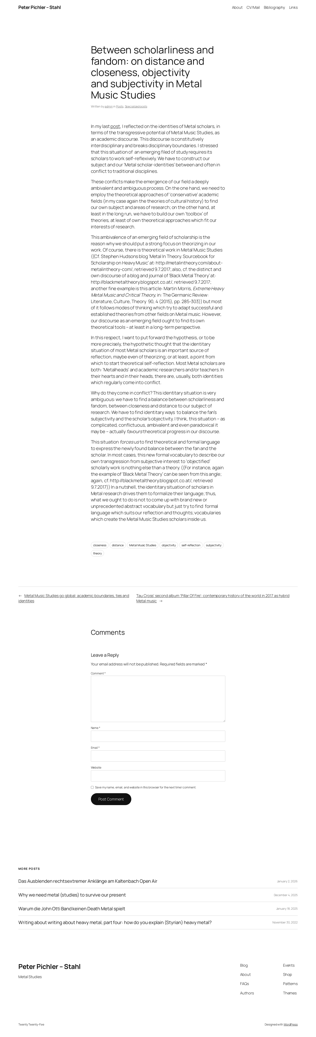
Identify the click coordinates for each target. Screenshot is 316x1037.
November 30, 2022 (285, 922)
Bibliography (274, 7)
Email (95, 748)
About (237, 7)
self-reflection (191, 545)
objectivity (169, 545)
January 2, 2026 (287, 881)
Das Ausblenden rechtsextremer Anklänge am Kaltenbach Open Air (87, 881)
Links (293, 7)
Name (95, 728)
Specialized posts (136, 106)
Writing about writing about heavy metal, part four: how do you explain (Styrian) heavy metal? (115, 922)
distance (117, 545)
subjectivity (213, 545)
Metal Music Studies (142, 545)
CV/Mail (253, 7)
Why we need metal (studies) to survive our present (72, 895)
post (115, 126)
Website (96, 767)
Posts (119, 106)
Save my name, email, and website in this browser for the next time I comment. (145, 787)
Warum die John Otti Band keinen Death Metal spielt (71, 908)
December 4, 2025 (286, 895)
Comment (98, 673)
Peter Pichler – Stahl (39, 7)
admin (109, 106)
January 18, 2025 (287, 909)
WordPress (291, 1024)
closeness (99, 545)
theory (97, 553)
